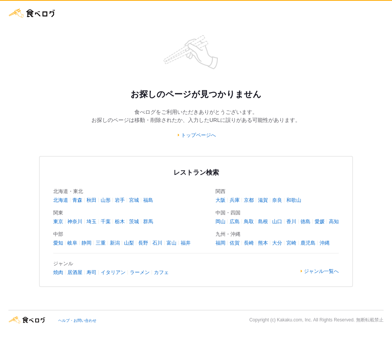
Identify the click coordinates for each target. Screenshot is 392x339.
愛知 (58, 243)
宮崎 (291, 243)
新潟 (115, 243)
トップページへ (198, 135)
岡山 (220, 221)
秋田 (91, 200)
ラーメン (140, 272)
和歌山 (293, 200)
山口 (277, 221)
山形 (106, 200)
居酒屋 (74, 272)
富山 (171, 243)
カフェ (161, 272)
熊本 (263, 243)
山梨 (129, 243)
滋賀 (263, 200)
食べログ (32, 13)
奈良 (277, 200)
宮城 (134, 200)
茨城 (134, 221)
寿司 (91, 272)
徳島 (305, 221)
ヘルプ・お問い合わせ (77, 320)
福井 (186, 243)
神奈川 (74, 221)
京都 (249, 200)
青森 (77, 200)
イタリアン (113, 272)
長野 (143, 243)
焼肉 (58, 272)
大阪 (220, 200)
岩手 (120, 200)
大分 (277, 243)
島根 (263, 221)
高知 (334, 221)
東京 (58, 221)
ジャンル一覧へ (321, 271)
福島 (148, 200)
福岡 (220, 243)
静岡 (86, 243)
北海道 (60, 200)
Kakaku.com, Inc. (294, 320)
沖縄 (325, 243)
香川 (291, 221)
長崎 (249, 243)
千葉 (106, 221)
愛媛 (320, 221)
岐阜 (72, 243)
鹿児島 (308, 243)
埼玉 (91, 221)
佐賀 (235, 243)
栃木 (120, 221)
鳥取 (249, 221)
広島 (235, 221)
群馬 (148, 221)
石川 (157, 243)
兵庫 (235, 200)
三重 (101, 243)
